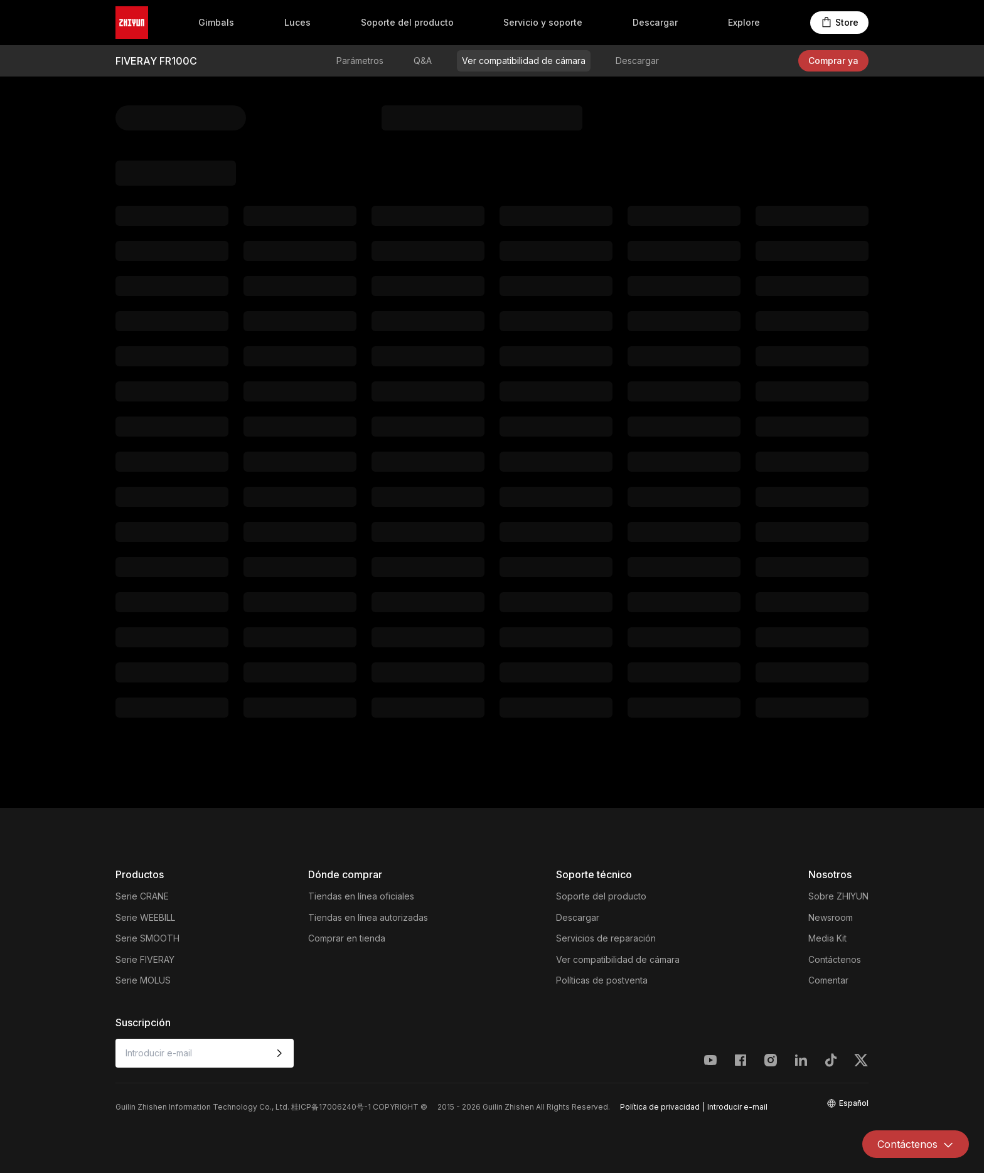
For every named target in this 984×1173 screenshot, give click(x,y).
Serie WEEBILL (145, 917)
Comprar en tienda (346, 938)
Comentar (828, 980)
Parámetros (359, 60)
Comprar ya (833, 60)
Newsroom (830, 917)
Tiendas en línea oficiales (361, 896)
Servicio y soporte (542, 22)
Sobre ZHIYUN (838, 896)
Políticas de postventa (602, 980)
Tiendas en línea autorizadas (368, 917)
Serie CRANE (142, 896)
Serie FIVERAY (144, 959)
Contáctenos (834, 959)
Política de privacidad (660, 1107)
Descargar (655, 22)
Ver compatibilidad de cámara (524, 60)
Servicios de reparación (606, 938)
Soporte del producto (407, 22)
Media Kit (827, 938)
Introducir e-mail (737, 1107)
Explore (744, 22)
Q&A (423, 60)
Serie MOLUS (143, 980)
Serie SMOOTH (147, 938)
